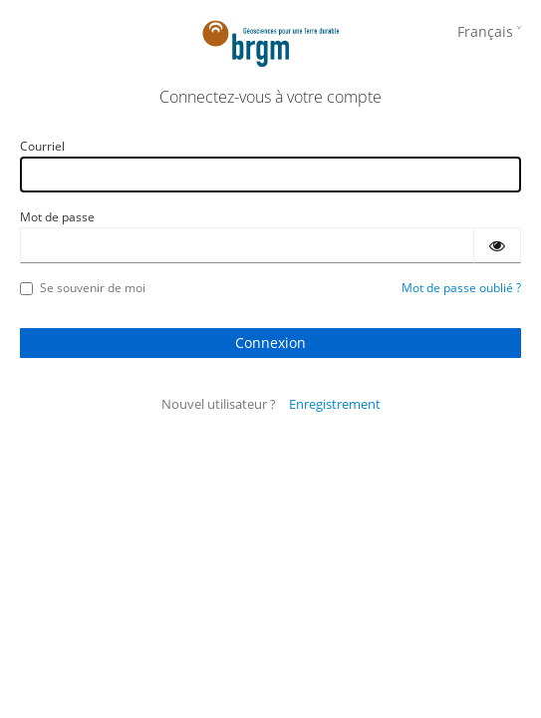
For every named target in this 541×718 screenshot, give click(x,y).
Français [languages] (485, 31)
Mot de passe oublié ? (461, 287)
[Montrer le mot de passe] (497, 245)
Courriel (42, 146)
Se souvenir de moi (82, 287)
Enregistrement (335, 404)
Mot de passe (57, 216)
